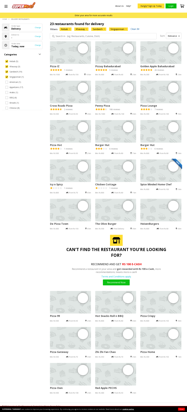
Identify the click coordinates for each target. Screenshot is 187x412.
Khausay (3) (12, 66)
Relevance (174, 36)
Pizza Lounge (148, 105)
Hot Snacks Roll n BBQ (109, 316)
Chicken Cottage (105, 184)
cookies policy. (128, 409)
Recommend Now (116, 282)
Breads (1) (12, 102)
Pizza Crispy (147, 316)
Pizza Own (56, 388)
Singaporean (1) (14, 77)
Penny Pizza (102, 105)
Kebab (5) (11, 61)
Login (171, 6)
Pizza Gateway (59, 352)
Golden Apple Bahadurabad (157, 66)
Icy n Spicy (56, 184)
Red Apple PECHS (106, 388)
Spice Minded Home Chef (156, 184)
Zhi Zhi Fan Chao (105, 352)
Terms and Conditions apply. (116, 276)
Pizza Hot (56, 145)
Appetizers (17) (14, 87)
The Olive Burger (105, 223)
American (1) (13, 82)
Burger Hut (102, 145)
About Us (119, 6)
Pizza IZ (54, 66)
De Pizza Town (59, 223)
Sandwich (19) (13, 71)
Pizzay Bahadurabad (108, 66)
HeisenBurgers (149, 223)
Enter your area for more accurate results (93, 15)
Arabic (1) (11, 92)
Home (4, 19)
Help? (128, 6)
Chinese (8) (12, 108)
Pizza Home (147, 352)
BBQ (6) (11, 97)
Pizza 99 (55, 316)
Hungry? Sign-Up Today (151, 6)
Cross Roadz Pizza (61, 105)
